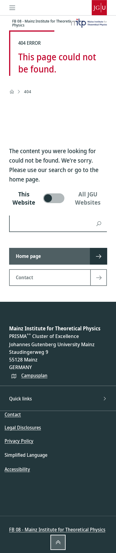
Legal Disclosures (23, 427)
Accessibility (17, 469)
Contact (13, 414)
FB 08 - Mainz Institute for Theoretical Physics (57, 529)
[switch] (58, 198)
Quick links (58, 398)
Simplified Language (26, 455)
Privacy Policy (19, 441)
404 (27, 91)
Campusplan (34, 375)
